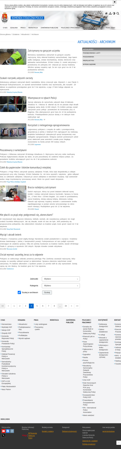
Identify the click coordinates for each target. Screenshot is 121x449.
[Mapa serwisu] (110, 13)
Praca (36, 320)
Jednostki (34, 279)
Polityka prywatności (88, 444)
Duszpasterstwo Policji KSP (89, 396)
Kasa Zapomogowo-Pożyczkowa (88, 344)
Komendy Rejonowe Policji (8, 337)
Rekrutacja (54, 320)
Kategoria (34, 286)
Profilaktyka (88, 60)
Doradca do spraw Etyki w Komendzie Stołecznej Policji (89, 330)
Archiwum (35, 34)
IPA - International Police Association (89, 410)
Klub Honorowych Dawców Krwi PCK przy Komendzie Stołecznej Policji (89, 387)
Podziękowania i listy (91, 53)
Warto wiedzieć (88, 415)
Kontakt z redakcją (48, 431)
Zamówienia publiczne (70, 321)
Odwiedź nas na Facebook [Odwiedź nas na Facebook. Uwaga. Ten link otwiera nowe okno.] (8, 431)
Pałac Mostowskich (9, 386)
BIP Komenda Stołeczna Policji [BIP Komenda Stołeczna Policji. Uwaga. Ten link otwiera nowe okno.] (32, 435)
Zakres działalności (103, 330)
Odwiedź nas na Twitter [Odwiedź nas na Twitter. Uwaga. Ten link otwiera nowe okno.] (3, 435)
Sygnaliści (87, 354)
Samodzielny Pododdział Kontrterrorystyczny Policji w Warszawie (9, 366)
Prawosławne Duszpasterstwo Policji (89, 402)
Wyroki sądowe (89, 64)
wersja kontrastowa (108, 431)
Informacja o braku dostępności (103, 347)
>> (76, 305)
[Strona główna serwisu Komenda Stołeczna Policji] (106, 13)
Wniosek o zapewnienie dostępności (103, 340)
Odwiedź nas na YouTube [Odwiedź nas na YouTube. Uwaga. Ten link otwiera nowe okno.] (3, 431)
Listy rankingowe (41, 324)
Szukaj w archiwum (30, 292)
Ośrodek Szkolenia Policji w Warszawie (9, 376)
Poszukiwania (88, 57)
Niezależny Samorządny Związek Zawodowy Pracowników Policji (88, 371)
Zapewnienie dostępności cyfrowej (103, 355)
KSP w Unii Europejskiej (6, 382)
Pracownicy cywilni (39, 328)
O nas (3, 320)
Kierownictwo (6, 324)
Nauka (85, 357)
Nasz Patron (6, 389)
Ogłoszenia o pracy (88, 350)
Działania (15, 34)
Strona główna (5, 34)
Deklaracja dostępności (103, 325)
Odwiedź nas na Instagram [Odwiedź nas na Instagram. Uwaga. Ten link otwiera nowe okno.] (12, 431)
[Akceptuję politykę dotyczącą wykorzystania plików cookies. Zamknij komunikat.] (114, 2)
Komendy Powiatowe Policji (8, 342)
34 (66, 306)
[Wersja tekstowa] (114, 13)
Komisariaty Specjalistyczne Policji (7, 349)
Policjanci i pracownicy (86, 321)
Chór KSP (86, 380)
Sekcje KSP (6, 330)
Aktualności (25, 34)
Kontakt (117, 320)
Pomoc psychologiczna (88, 361)
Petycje (118, 353)
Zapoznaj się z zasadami (89, 441)
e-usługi (102, 335)
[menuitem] (5, 27)
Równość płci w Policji (88, 338)
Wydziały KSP (7, 327)
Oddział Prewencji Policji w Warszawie (8, 356)
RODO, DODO (5, 419)
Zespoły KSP (6, 333)
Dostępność (103, 320)
